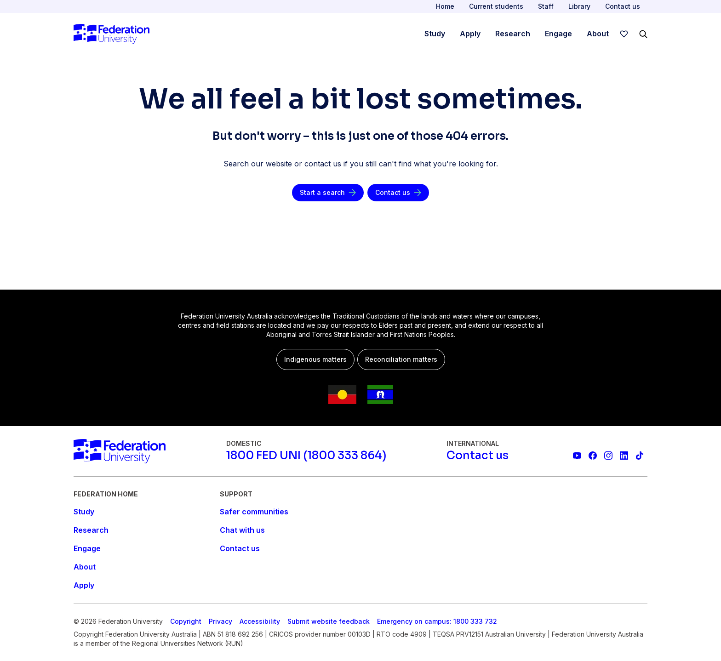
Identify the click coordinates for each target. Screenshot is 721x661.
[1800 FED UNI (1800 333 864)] (306, 455)
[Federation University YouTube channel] (577, 455)
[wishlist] (624, 34)
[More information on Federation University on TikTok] (639, 455)
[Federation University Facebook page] (593, 455)
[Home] (111, 34)
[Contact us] (398, 192)
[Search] (643, 34)
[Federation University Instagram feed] (608, 455)
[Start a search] (328, 192)
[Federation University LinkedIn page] (624, 455)
